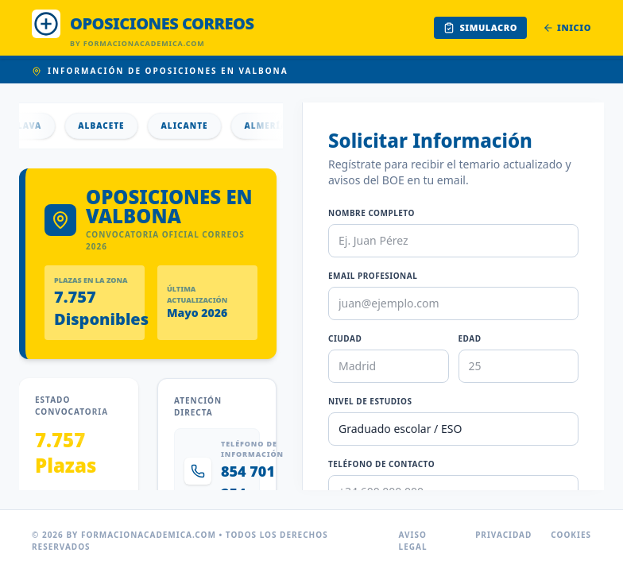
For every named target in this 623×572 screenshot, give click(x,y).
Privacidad (503, 534)
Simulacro (480, 27)
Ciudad (345, 338)
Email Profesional (372, 275)
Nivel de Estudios (370, 401)
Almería (276, 125)
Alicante (195, 125)
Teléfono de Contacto (381, 464)
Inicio (567, 27)
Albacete (112, 125)
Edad (470, 338)
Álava (36, 125)
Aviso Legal (413, 540)
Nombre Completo (371, 212)
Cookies (571, 534)
